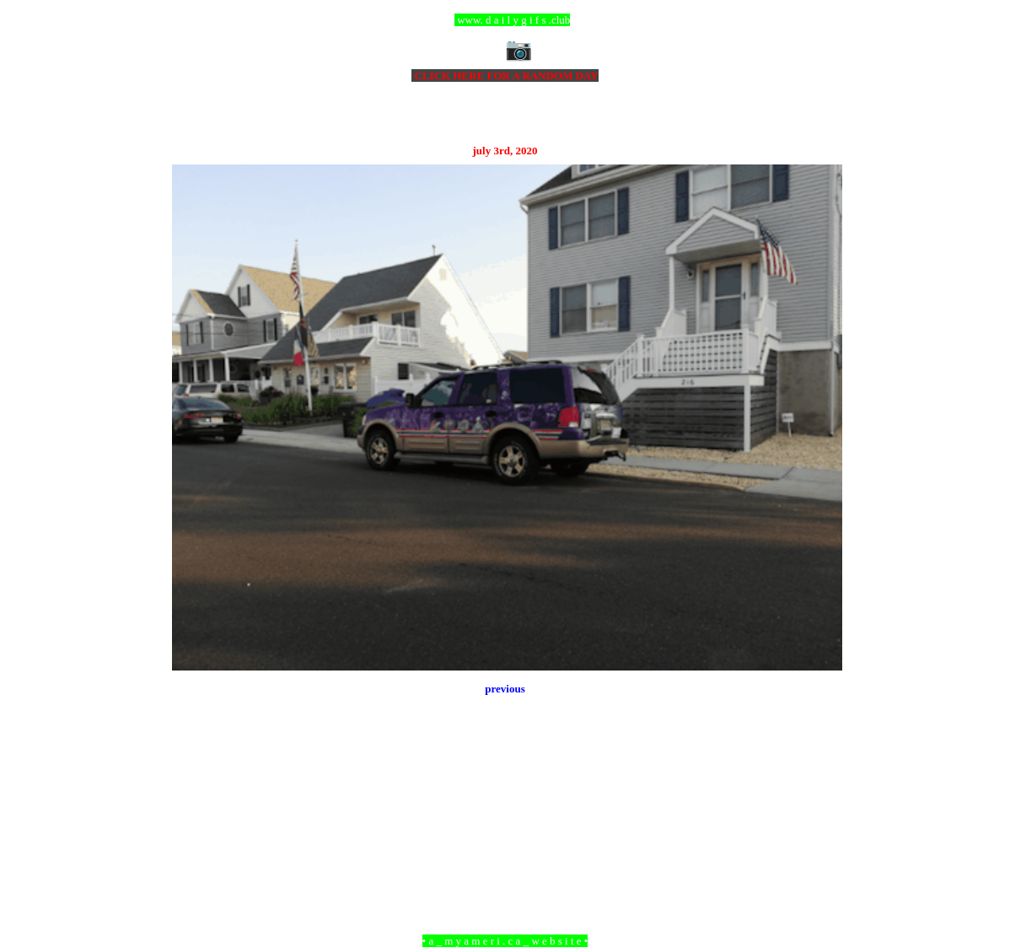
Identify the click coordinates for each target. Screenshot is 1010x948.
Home (507, 849)
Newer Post (193, 849)
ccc (505, 19)
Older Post (819, 849)
